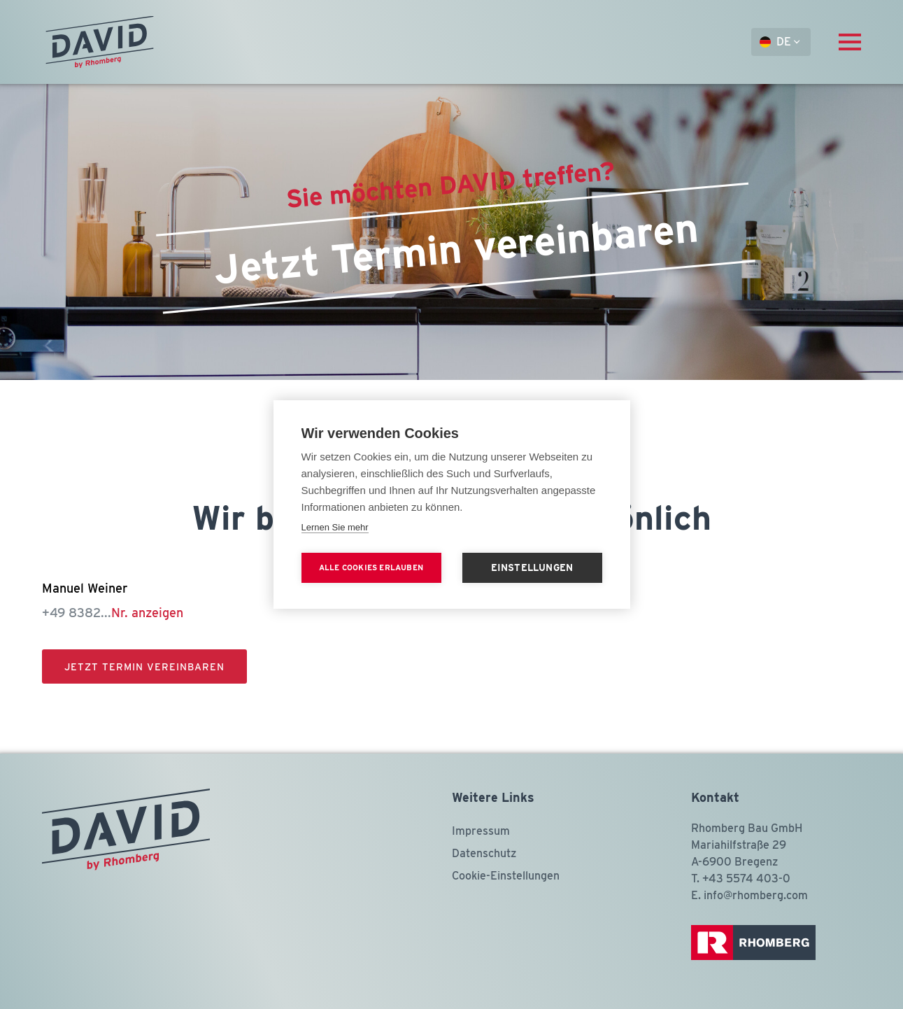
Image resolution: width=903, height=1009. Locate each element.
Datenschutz (484, 853)
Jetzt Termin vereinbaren (144, 666)
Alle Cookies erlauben (371, 567)
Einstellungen (532, 567)
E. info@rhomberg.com (749, 895)
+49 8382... (112, 612)
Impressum (481, 831)
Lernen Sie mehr (335, 527)
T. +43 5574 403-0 (740, 878)
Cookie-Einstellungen (506, 875)
